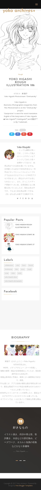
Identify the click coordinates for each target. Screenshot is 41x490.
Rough (20, 74)
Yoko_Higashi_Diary (11, 277)
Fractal (31, 265)
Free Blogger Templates (24, 486)
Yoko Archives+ (19, 10)
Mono (22, 269)
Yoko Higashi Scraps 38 (24, 234)
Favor (23, 265)
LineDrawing (8, 269)
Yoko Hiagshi (23, 147)
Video (13, 273)
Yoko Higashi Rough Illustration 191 (23, 226)
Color (17, 265)
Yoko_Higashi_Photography (13, 281)
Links (16, 269)
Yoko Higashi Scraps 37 (24, 244)
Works (19, 273)
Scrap (6, 273)
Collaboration (9, 265)
